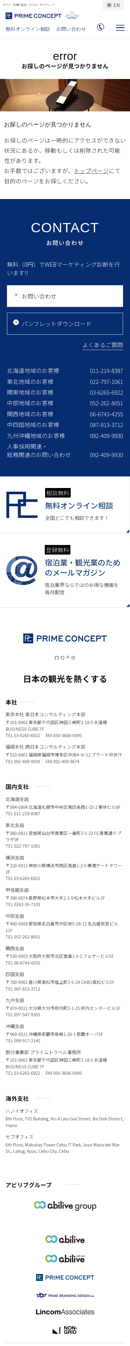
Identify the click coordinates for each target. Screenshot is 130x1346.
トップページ (91, 170)
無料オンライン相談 (28, 28)
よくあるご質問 (102, 344)
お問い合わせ (71, 28)
